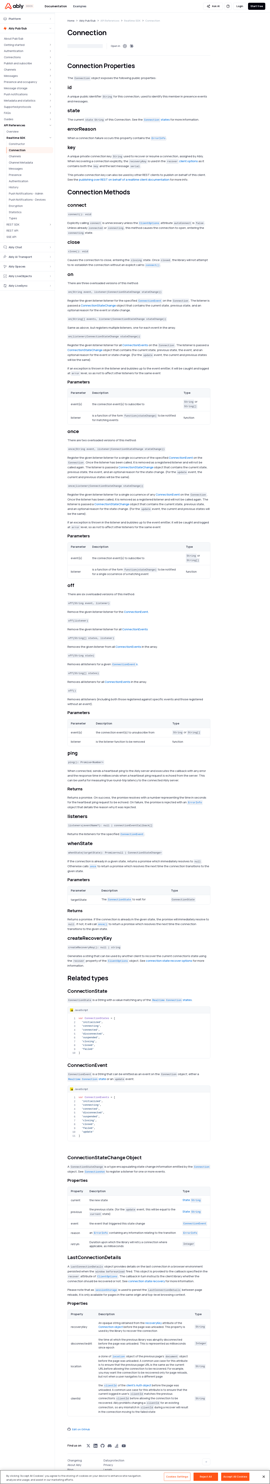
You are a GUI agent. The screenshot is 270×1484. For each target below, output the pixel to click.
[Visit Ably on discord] (109, 1446)
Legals (108, 1469)
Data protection (114, 1460)
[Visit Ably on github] (102, 1446)
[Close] (263, 1476)
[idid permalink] (75, 87)
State (192, 1200)
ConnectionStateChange (98, 305)
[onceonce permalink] (82, 431)
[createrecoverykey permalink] (115, 938)
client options (188, 161)
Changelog (74, 1460)
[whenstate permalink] (96, 843)
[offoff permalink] (77, 585)
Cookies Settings (177, 1476)
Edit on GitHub (78, 1429)
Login (239, 6)
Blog (70, 1469)
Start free (256, 6)
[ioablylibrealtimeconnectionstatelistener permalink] (69, 1148)
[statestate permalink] (83, 110)
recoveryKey (153, 1323)
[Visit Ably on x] (88, 1446)
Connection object (110, 1327)
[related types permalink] (111, 978)
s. (125, 664)
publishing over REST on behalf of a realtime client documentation (124, 179)
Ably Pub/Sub (87, 20)
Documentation (56, 6)
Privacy (108, 1465)
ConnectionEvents (135, 345)
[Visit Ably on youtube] (124, 1446)
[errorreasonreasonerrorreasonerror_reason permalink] (99, 129)
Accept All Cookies (235, 1476)
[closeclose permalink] (83, 242)
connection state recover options (169, 961)
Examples (79, 6)
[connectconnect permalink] (89, 205)
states (156, 119)
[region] (135, 1477)
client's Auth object (138, 1385)
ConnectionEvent (181, 458)
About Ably (74, 1465)
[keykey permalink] (78, 147)
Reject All (206, 1476)
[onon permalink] (76, 274)
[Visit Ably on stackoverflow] (117, 1446)
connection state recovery (146, 1281)
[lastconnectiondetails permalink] (124, 1257)
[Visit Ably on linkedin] (95, 1446)
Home (71, 20)
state (86, 1079)
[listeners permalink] (90, 816)
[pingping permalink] (80, 753)
